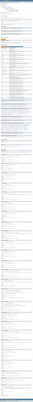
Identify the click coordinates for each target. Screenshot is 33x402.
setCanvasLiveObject (4, 197)
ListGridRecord (25, 108)
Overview (1, 0)
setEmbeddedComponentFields (12, 113)
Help (14, 0)
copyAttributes (10, 117)
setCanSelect (20, 112)
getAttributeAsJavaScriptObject (26, 125)
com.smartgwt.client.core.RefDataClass (9, 8)
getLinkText (8, 111)
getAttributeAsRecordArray (24, 117)
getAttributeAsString (4, 127)
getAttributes (19, 127)
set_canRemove (3, 112)
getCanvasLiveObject (12, 52)
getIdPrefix (13, 101)
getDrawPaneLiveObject (12, 60)
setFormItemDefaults (4, 317)
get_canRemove (12, 109)
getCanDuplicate (11, 48)
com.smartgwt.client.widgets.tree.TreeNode (12, 10)
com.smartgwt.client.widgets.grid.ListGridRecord (12, 9)
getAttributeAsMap (10, 126)
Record (21, 116)
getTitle (17, 101)
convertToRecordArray (4, 117)
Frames (9, 400)
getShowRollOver (12, 111)
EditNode (2, 41)
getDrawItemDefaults (12, 54)
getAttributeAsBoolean (24, 124)
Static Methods (8, 46)
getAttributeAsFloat (4, 125)
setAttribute (3, 128)
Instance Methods (13, 46)
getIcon (10, 101)
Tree (7, 0)
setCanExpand (15, 112)
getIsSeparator (3, 111)
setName (2, 106)
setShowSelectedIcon (22, 106)
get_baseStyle (3, 109)
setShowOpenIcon (16, 106)
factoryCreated (3, 32)
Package (4, 0)
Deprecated (10, 0)
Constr (8, 401)
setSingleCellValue (9, 114)
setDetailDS (29, 112)
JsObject (21, 132)
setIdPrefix (3, 102)
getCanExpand (24, 109)
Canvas (2, 50)
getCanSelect (29, 109)
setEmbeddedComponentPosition (21, 113)
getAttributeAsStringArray (12, 127)
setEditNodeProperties (22, 101)
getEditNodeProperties (4, 101)
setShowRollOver (3, 114)
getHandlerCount (24, 127)
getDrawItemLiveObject (12, 56)
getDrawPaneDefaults (12, 58)
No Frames (11, 400)
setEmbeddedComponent (4, 113)
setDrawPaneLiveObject (4, 275)
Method (10, 401)
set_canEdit (28, 111)
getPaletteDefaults (12, 118)
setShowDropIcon (10, 106)
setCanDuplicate (3, 159)
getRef (2, 121)
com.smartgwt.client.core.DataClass (7, 7)
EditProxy (2, 62)
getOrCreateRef (11, 70)
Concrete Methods (20, 46)
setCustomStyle (24, 112)
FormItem (2, 64)
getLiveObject (11, 68)
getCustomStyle (3, 110)
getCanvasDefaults (11, 50)
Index (12, 0)
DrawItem (2, 54)
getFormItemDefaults (12, 64)
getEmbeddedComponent (13, 110)
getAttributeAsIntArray (17, 125)
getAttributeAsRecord (24, 126)
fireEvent (14, 124)
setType (2, 354)
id (1, 29)
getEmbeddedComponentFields (21, 110)
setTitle (6, 102)
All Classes (15, 400)
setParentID (6, 106)
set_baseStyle (24, 111)
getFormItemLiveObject (12, 66)
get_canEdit (8, 109)
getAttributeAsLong (4, 126)
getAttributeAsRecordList (5, 118)
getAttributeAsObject (17, 126)
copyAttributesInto (16, 117)
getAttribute (19, 124)
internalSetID (8, 121)
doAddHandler (11, 124)
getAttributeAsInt (10, 125)
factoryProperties (9, 32)
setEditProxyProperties (4, 295)
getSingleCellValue (19, 111)
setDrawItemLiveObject (4, 236)
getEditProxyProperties (12, 62)
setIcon (27, 101)
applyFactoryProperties (4, 124)
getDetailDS (8, 110)
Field (5, 401)
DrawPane (2, 58)
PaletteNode (5, 16)
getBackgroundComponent (18, 109)
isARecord (17, 118)
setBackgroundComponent (9, 112)
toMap (20, 118)
